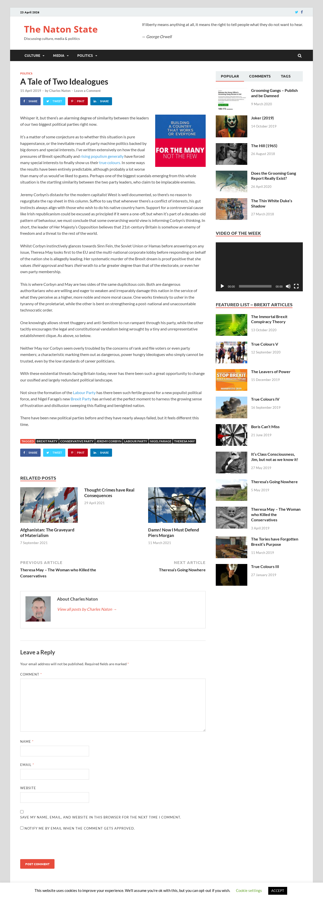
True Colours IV (265, 399)
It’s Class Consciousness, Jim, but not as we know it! (274, 457)
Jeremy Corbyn (108, 441)
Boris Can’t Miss (265, 426)
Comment (31, 674)
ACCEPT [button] (277, 891)
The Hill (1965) (264, 145)
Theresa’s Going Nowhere (274, 481)
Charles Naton (59, 91)
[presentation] (58, 847)
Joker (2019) (262, 117)
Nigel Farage (160, 441)
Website (28, 788)
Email (27, 765)
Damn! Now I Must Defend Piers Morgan (173, 532)
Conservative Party (77, 441)
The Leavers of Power (271, 371)
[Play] (222, 286)
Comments (260, 76)
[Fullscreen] (296, 286)
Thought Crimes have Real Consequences (109, 492)
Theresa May (184, 441)
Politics (85, 55)
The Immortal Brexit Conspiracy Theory (269, 319)
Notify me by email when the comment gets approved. (77, 828)
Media (58, 55)
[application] (259, 266)
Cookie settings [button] (249, 890)
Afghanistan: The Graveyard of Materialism (47, 532)
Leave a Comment (87, 91)
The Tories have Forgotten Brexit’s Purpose (274, 541)
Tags (286, 76)
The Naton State (61, 29)
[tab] (230, 76)
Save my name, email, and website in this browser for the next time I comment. (100, 817)
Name (27, 741)
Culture (32, 55)
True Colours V (264, 344)
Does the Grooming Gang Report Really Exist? (273, 176)
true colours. (110, 162)
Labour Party (84, 392)
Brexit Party (81, 398)
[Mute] (288, 286)
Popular (230, 76)
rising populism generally (102, 156)
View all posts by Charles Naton (87, 609)
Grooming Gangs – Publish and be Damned (274, 93)
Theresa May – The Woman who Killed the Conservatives (276, 514)
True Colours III (265, 566)
